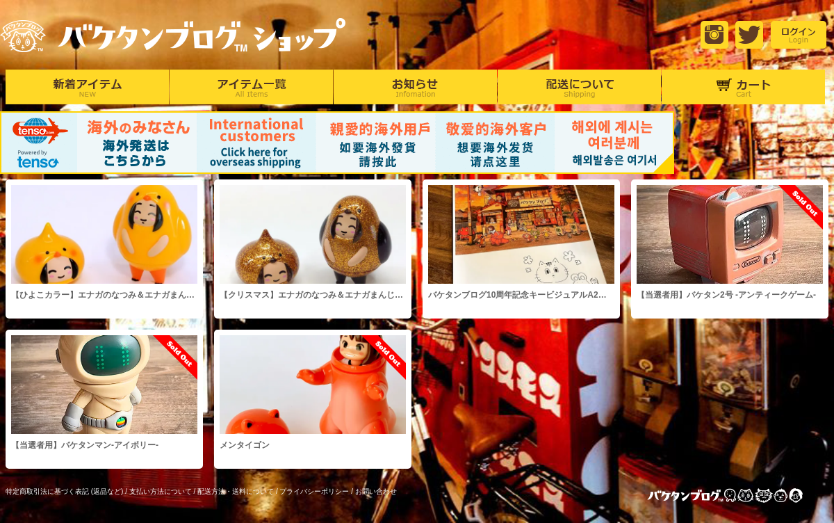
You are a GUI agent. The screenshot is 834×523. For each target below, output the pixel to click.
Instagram (714, 35)
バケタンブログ (736, 497)
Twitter (749, 35)
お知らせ (415, 87)
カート (743, 87)
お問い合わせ (376, 491)
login (798, 35)
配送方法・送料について (235, 491)
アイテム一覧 (251, 87)
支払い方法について (160, 491)
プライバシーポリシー (314, 491)
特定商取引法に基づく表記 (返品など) (64, 491)
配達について (579, 87)
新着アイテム (87, 87)
